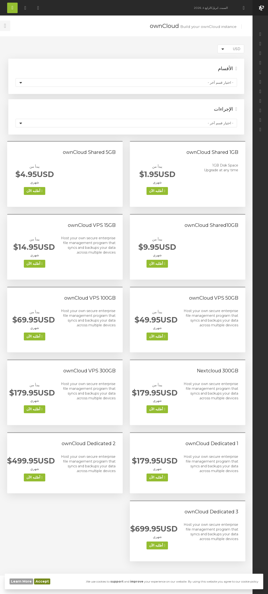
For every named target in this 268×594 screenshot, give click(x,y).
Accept (42, 581)
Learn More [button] (21, 581)
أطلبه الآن (157, 191)
